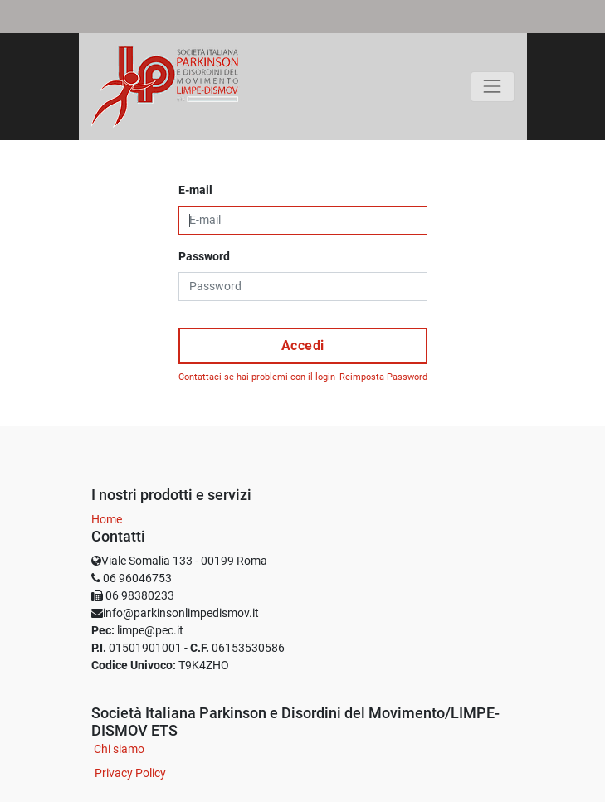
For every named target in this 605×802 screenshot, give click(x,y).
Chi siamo (119, 749)
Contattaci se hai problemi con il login (256, 377)
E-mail (195, 190)
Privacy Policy (130, 773)
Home (106, 519)
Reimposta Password (383, 377)
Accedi (302, 345)
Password (204, 256)
